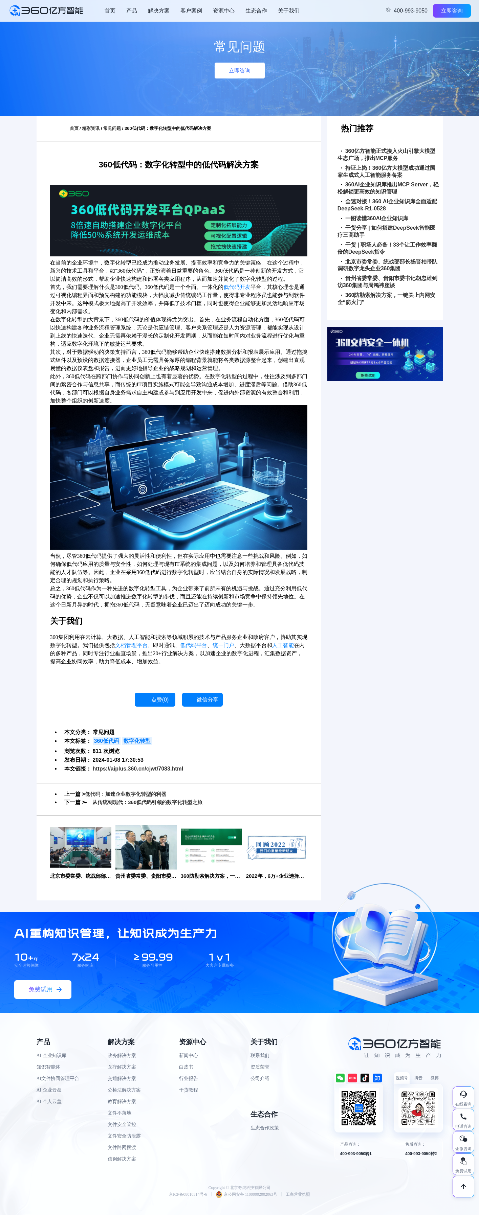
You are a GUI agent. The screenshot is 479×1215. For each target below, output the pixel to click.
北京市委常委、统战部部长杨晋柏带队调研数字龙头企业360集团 (387, 265)
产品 (131, 11)
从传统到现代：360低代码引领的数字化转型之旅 (151, 802)
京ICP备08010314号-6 (188, 1194)
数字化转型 (137, 741)
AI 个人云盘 (49, 1101)
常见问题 (112, 128)
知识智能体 (48, 1067)
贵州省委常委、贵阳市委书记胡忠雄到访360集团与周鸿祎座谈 (387, 281)
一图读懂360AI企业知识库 (375, 218)
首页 (110, 11)
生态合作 (256, 11)
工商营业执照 (298, 1194)
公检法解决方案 (124, 1090)
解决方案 (159, 11)
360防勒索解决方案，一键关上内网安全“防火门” (387, 298)
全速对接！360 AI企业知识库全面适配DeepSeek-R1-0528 (387, 205)
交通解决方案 (122, 1078)
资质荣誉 (260, 1067)
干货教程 (188, 1090)
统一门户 (223, 645)
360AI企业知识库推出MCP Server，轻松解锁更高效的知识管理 (388, 188)
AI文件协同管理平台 (58, 1078)
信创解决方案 (122, 1159)
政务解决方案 (122, 1055)
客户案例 (191, 11)
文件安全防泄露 (124, 1136)
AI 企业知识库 (51, 1055)
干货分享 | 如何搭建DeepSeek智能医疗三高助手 (386, 231)
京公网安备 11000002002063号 (247, 1194)
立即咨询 (452, 11)
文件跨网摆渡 (122, 1147)
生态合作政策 (265, 1128)
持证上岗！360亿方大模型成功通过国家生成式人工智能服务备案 (387, 171)
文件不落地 (119, 1113)
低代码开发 (237, 287)
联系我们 (260, 1055)
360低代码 (106, 741)
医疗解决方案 (122, 1067)
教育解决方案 (122, 1101)
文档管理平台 (131, 645)
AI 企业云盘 (49, 1090)
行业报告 (188, 1078)
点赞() (160, 700)
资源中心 (224, 11)
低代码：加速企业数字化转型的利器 (128, 794)
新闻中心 (188, 1055)
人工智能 (283, 645)
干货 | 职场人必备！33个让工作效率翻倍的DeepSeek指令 (387, 248)
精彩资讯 (91, 128)
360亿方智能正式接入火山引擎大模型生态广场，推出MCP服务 (387, 154)
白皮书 (186, 1067)
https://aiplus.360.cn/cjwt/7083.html (138, 769)
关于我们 (289, 11)
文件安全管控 (122, 1124)
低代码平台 (193, 645)
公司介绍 (260, 1078)
